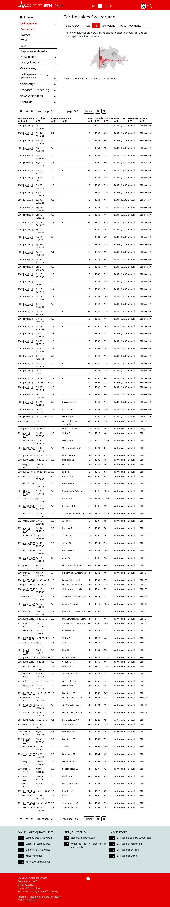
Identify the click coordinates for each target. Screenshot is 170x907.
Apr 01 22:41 (29, 558)
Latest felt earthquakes (38, 843)
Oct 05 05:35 (29, 483)
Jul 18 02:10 (28, 459)
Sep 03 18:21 (29, 535)
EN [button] (100, 6)
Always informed (39, 62)
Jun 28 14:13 (29, 471)
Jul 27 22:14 (28, 638)
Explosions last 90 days (38, 849)
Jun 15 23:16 (29, 455)
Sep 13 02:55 (29, 754)
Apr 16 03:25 (29, 712)
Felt (88, 25)
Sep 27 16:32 (29, 705)
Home (26, 17)
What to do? (39, 56)
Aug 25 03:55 (26, 434)
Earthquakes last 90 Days (39, 837)
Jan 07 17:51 (29, 693)
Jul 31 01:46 (28, 681)
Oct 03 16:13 (29, 746)
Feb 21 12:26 (29, 685)
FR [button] (106, 6)
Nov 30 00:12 (26, 675)
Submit (89, 111)
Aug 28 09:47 (26, 529)
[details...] (28, 125)
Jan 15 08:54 (29, 584)
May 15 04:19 (26, 466)
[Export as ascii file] (103, 111)
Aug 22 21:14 (26, 567)
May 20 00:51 (26, 574)
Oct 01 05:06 (29, 513)
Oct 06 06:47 (29, 666)
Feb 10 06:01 (29, 440)
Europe (25, 34)
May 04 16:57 (26, 763)
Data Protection (52, 896)
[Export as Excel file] (97, 111)
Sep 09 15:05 (29, 421)
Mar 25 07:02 (26, 699)
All (96, 25)
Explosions (108, 25)
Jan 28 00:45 (29, 803)
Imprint (22, 896)
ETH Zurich (31, 900)
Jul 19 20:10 (28, 618)
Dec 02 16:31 (29, 630)
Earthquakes (38, 23)
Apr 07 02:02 (29, 498)
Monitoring (38, 68)
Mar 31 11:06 (26, 651)
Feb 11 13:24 (29, 724)
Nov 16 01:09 (26, 785)
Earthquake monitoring (129, 843)
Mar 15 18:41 (26, 770)
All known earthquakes (38, 861)
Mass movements (130, 25)
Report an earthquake (34, 51)
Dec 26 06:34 (29, 807)
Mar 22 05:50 (26, 625)
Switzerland (28, 29)
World (24, 40)
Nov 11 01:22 (26, 492)
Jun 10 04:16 (29, 657)
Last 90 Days (73, 25)
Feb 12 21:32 (29, 448)
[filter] (21, 121)
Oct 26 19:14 (29, 795)
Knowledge (38, 84)
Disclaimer (35, 896)
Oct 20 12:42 (29, 550)
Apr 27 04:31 (29, 604)
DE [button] (93, 6)
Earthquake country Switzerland (38, 76)
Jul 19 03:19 (28, 661)
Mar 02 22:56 (26, 740)
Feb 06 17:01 (29, 596)
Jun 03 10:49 (29, 580)
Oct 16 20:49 (29, 589)
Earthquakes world (127, 855)
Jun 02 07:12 (29, 428)
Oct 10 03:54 (29, 476)
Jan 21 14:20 (29, 791)
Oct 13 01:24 (29, 520)
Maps (24, 45)
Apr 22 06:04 (29, 642)
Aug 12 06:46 (26, 733)
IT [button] (111, 6)
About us (38, 102)
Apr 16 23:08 (29, 543)
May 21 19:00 (26, 613)
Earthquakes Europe (128, 849)
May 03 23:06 (26, 777)
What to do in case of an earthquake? (88, 845)
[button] (30, 5)
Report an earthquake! (83, 837)
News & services (38, 96)
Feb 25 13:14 (29, 506)
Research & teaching (38, 90)
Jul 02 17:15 (28, 720)
